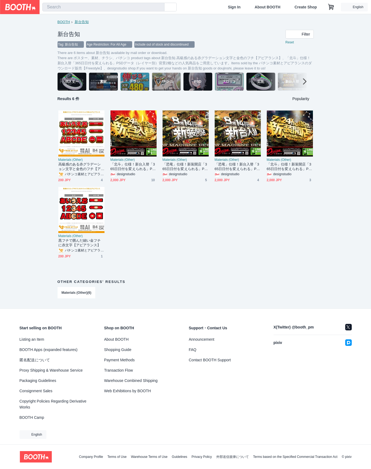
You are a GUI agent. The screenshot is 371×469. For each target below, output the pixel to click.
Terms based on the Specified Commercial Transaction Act (295, 456)
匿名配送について (35, 360)
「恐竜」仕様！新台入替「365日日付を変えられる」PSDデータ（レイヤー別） (237, 166)
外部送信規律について (232, 456)
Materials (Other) (70, 159)
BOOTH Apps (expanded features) (49, 349)
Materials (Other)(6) (76, 293)
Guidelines (179, 456)
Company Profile (91, 456)
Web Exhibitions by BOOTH (127, 391)
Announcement (201, 339)
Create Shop (305, 7)
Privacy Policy (202, 456)
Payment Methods (119, 360)
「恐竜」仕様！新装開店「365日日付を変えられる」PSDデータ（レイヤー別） (185, 166)
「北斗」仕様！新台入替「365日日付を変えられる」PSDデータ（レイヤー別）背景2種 (133, 166)
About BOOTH (267, 7)
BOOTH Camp (32, 417)
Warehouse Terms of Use (149, 456)
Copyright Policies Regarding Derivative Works (53, 404)
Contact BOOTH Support (210, 360)
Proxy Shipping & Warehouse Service (51, 370)
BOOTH (64, 22)
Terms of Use (117, 456)
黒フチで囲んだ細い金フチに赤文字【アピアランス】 (79, 242)
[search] (159, 7)
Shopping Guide (117, 349)
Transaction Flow (118, 370)
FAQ (192, 349)
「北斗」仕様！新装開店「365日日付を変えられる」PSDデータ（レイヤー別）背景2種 (289, 166)
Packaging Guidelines (38, 380)
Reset (290, 42)
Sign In (234, 7)
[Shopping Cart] (331, 7)
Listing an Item (32, 339)
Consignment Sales (36, 391)
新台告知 (82, 22)
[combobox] (103, 7)
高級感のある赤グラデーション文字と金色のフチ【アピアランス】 (79, 166)
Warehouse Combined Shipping (131, 380)
